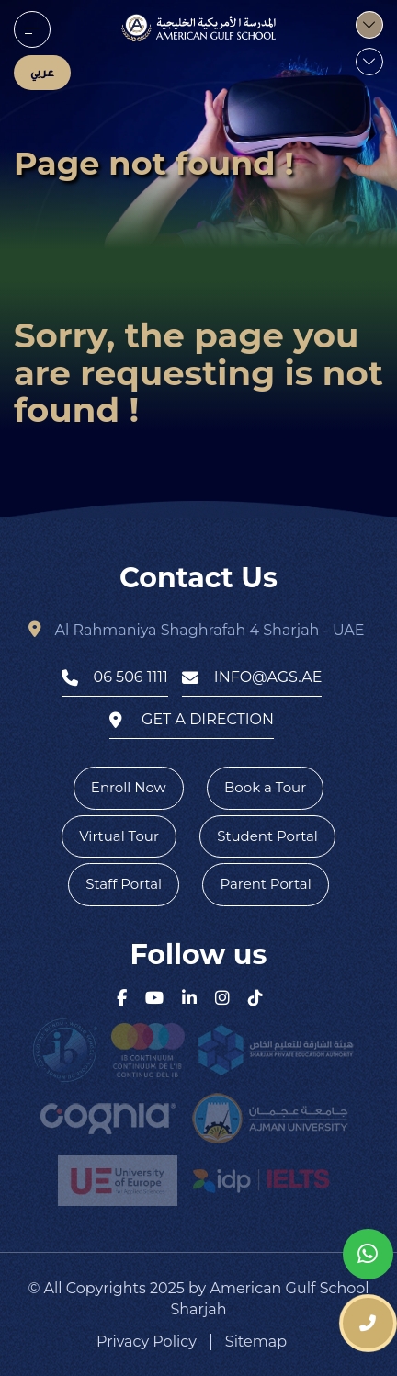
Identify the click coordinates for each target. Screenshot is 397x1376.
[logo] (198, 27)
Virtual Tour (119, 836)
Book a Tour (265, 787)
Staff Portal (123, 884)
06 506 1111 (115, 677)
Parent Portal (265, 884)
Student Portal (267, 836)
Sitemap (256, 1342)
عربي (42, 72)
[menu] (32, 29)
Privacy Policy (146, 1342)
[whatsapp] (368, 1254)
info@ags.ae (252, 677)
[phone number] (368, 1323)
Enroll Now (128, 787)
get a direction (191, 720)
